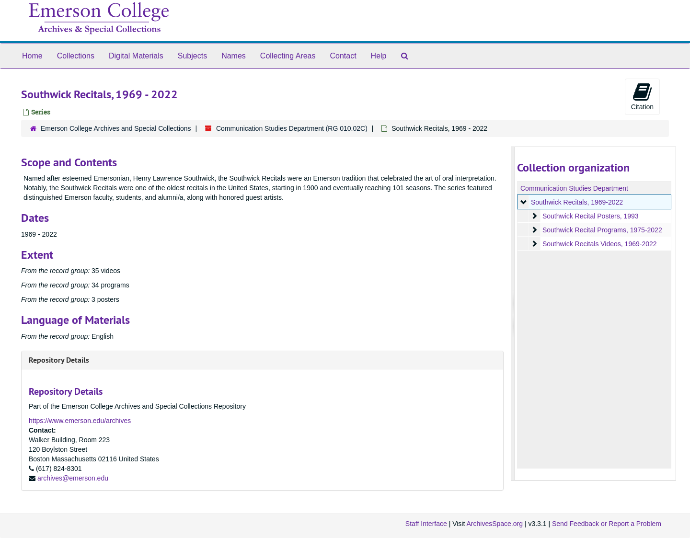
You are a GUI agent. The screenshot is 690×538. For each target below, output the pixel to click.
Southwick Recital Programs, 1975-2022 (602, 230)
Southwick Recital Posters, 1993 (590, 216)
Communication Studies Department (574, 188)
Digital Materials (136, 56)
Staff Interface (426, 523)
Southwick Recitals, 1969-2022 (576, 202)
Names (233, 56)
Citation (642, 96)
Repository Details (59, 360)
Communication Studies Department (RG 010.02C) (292, 128)
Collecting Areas (288, 56)
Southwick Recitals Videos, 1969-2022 (599, 244)
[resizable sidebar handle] (513, 313)
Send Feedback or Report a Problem (606, 523)
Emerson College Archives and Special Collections (116, 128)
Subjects (192, 56)
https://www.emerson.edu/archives (80, 420)
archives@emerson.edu (72, 478)
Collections (75, 56)
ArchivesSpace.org (494, 523)
